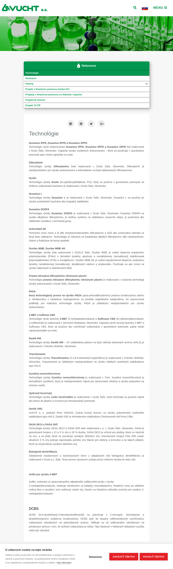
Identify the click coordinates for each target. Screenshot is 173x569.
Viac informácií (64, 562)
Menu (160, 7)
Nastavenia (95, 556)
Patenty (29, 84)
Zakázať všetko (123, 556)
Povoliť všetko (153, 556)
